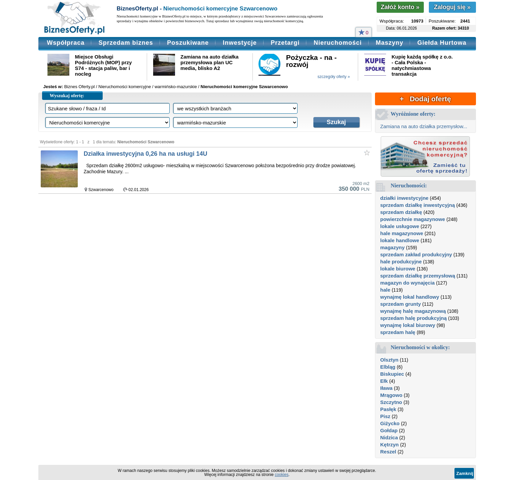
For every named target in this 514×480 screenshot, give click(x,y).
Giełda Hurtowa (442, 42)
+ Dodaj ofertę (425, 99)
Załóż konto (400, 7)
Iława (386, 388)
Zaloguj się (452, 7)
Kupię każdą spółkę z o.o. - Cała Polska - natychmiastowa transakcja (422, 65)
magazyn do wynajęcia (407, 283)
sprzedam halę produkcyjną (413, 318)
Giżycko (390, 423)
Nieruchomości (338, 42)
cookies (281, 474)
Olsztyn (389, 360)
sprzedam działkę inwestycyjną (417, 205)
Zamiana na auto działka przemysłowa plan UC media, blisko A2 (209, 62)
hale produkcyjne (401, 261)
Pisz (385, 416)
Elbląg (388, 367)
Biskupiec (392, 374)
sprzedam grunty (400, 304)
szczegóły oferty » (333, 76)
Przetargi (285, 42)
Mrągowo (391, 395)
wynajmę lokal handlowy (409, 297)
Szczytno (391, 402)
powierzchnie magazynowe (412, 219)
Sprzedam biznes (126, 42)
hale (385, 290)
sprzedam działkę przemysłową (417, 276)
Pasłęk (388, 409)
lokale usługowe (399, 226)
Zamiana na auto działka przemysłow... (423, 126)
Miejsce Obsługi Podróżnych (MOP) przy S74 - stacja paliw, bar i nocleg (103, 65)
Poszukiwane (188, 42)
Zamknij (464, 473)
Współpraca (65, 42)
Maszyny (389, 42)
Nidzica (389, 437)
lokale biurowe (397, 268)
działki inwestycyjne (404, 198)
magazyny (392, 247)
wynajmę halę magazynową (413, 311)
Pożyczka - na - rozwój (311, 60)
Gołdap (389, 430)
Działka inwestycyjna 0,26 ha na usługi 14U (145, 153)
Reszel (388, 451)
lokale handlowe (399, 240)
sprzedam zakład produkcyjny (416, 254)
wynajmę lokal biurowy (407, 325)
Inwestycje (240, 42)
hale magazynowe (401, 233)
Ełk (384, 381)
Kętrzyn (389, 444)
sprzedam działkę (401, 212)
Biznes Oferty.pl (79, 86)
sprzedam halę (397, 332)
